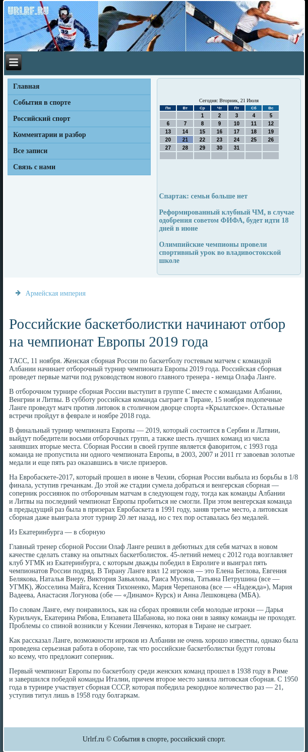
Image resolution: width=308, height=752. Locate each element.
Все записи (30, 151)
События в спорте (42, 102)
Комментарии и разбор (49, 135)
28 (185, 148)
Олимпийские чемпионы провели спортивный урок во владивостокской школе (220, 252)
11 (254, 123)
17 (236, 131)
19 (271, 131)
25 (254, 140)
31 (236, 148)
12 (271, 123)
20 (168, 140)
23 (219, 140)
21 (185, 140)
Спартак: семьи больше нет (203, 196)
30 (219, 148)
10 (236, 123)
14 (185, 131)
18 (254, 131)
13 (168, 131)
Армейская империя (56, 293)
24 (236, 140)
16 (219, 131)
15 (202, 131)
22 (202, 140)
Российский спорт (41, 118)
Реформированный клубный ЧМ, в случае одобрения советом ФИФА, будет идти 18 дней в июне (226, 220)
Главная (26, 86)
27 (168, 148)
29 (202, 148)
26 (271, 140)
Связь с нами (34, 167)
